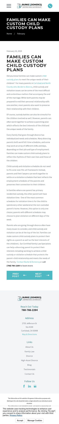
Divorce (29, 356)
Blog (29, 365)
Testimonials (29, 369)
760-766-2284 (29, 310)
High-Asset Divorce (29, 360)
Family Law (29, 351)
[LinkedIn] (29, 386)
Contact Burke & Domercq (28, 262)
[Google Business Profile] (35, 386)
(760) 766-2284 (13, 265)
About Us (29, 347)
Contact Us (29, 374)
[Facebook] (24, 386)
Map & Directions (29, 334)
